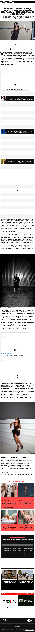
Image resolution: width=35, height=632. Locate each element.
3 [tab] (18, 588)
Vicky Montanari (8, 52)
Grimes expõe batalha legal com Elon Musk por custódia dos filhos (20, 99)
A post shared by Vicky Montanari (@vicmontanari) (15, 89)
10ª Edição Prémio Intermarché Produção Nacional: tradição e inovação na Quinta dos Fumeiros (9, 582)
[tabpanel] (9, 576)
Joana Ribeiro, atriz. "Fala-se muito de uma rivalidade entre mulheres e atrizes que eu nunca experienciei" (20, 132)
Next (25, 588)
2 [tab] (17, 588)
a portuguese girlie (24, 58)
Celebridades (17, 6)
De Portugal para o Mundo (9, 607)
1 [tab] (16, 588)
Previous (10, 588)
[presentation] (17, 554)
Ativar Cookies (17, 626)
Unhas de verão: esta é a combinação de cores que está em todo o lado (26, 529)
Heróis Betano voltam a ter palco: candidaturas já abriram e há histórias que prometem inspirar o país (26, 582)
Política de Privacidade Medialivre (29, 630)
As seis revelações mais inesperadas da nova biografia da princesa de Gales (20, 162)
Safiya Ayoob (17, 44)
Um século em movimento (26, 607)
